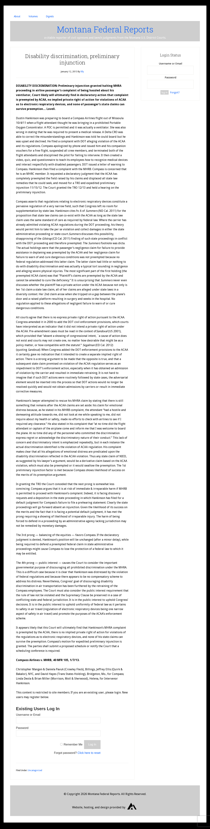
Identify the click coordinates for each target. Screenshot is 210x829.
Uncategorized (35, 771)
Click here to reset (89, 753)
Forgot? (175, 93)
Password (22, 728)
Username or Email (28, 715)
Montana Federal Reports (105, 30)
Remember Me (73, 745)
